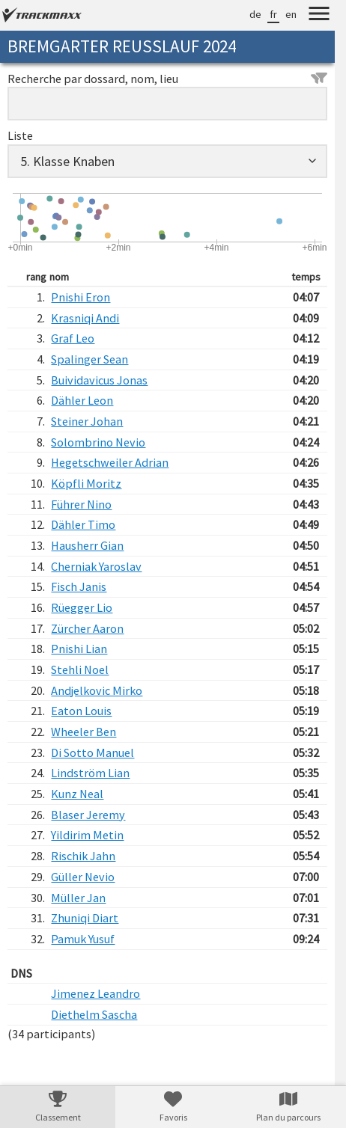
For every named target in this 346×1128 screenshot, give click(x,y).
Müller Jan (78, 897)
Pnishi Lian (79, 648)
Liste (20, 135)
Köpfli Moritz (86, 483)
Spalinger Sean (89, 359)
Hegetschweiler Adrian (110, 462)
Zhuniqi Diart (84, 917)
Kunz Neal (77, 793)
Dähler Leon (82, 400)
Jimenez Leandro (95, 993)
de (255, 14)
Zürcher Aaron (87, 628)
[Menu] (319, 15)
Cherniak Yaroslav (96, 566)
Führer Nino (81, 504)
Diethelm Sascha (94, 1014)
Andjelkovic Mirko (96, 690)
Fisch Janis (78, 586)
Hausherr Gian (87, 545)
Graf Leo (72, 338)
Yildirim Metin (87, 834)
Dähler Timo (83, 524)
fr (273, 14)
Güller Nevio (83, 876)
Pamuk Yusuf (83, 938)
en (291, 14)
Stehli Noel (80, 669)
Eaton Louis (81, 710)
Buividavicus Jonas (99, 380)
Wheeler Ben (83, 731)
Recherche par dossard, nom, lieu (167, 78)
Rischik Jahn (83, 855)
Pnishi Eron (80, 296)
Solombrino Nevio (98, 442)
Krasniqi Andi (85, 317)
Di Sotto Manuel (92, 752)
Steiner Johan (87, 421)
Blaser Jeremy (88, 814)
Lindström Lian (90, 772)
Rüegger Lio (81, 607)
